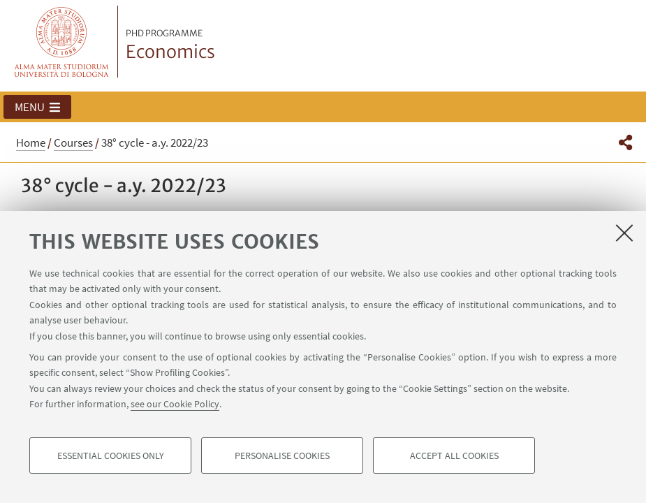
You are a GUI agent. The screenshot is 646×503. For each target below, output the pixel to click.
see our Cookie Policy (175, 404)
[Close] (624, 232)
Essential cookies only (110, 455)
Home (30, 142)
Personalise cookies (282, 455)
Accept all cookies (454, 455)
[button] (37, 107)
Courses (73, 142)
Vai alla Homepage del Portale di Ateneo (62, 42)
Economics (170, 45)
